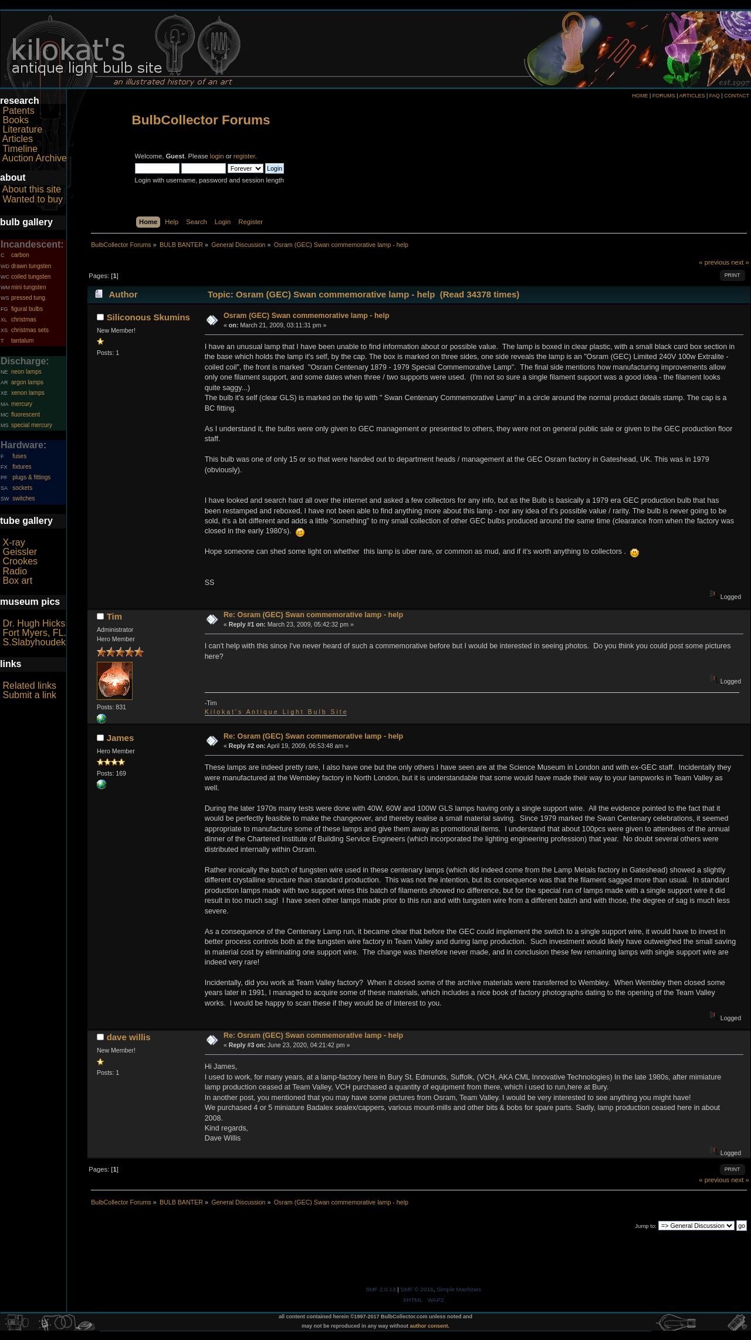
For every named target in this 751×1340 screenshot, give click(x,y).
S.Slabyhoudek (34, 642)
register (244, 156)
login (217, 156)
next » (740, 262)
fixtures (21, 466)
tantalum (22, 340)
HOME (640, 96)
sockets (22, 488)
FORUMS (663, 96)
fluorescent (25, 414)
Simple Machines (459, 1289)
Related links (29, 686)
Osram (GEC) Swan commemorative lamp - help (307, 316)
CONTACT (736, 96)
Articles (17, 139)
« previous (714, 262)
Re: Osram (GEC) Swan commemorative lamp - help (313, 615)
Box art (17, 581)
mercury (21, 404)
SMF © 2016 (417, 1289)
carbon (20, 255)
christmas (23, 319)
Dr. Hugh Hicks (33, 623)
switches (23, 498)
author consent (429, 1326)
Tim (114, 616)
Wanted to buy (32, 199)
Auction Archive (34, 158)
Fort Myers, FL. (34, 633)
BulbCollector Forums (201, 120)
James (120, 738)
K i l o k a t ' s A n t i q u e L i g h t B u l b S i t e (276, 711)
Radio (14, 571)
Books (15, 120)
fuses (19, 456)
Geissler (19, 552)
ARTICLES (692, 96)
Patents (18, 111)
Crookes (20, 561)
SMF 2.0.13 (381, 1289)
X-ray (13, 542)
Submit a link (29, 695)
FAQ (714, 96)
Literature (22, 129)
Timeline (20, 149)
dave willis (129, 1037)
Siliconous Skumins (148, 317)
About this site (32, 189)
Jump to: (646, 1226)
